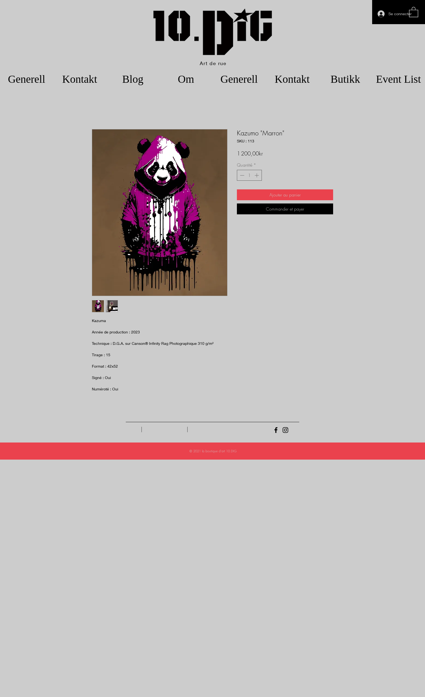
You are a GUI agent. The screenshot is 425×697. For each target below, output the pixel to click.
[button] (413, 11)
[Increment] (257, 175)
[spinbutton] (249, 175)
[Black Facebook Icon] (276, 430)
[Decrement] (241, 175)
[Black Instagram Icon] (285, 430)
